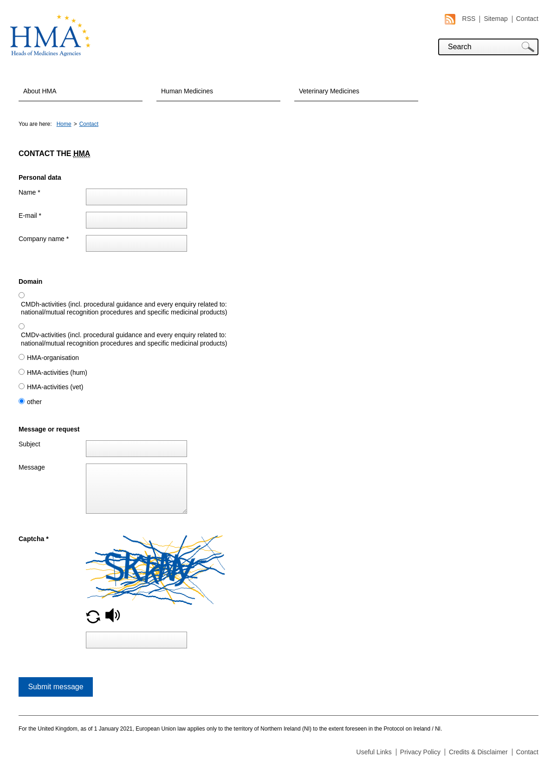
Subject (29, 444)
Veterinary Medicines (329, 91)
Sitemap (495, 18)
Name (29, 192)
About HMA (40, 91)
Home (64, 124)
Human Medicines (187, 91)
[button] (93, 621)
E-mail (30, 215)
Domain (30, 281)
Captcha (34, 538)
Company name (44, 238)
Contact (527, 18)
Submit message (55, 687)
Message (32, 467)
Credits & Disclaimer (478, 752)
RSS (460, 19)
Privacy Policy (420, 752)
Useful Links (374, 752)
